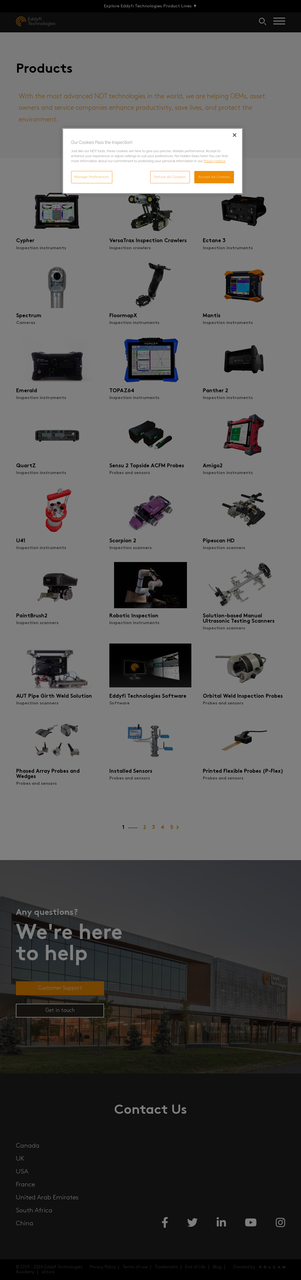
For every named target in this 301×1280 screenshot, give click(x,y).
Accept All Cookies (214, 177)
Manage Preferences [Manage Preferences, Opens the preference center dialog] (91, 177)
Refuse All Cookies (170, 177)
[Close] (234, 135)
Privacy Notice (214, 161)
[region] (152, 161)
